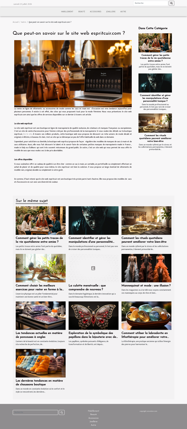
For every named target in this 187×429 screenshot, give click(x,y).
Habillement (67, 11)
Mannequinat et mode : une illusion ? (146, 285)
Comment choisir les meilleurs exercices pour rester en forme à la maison (39, 289)
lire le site (27, 134)
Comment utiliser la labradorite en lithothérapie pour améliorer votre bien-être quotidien (145, 337)
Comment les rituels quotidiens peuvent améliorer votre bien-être (155, 138)
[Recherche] (150, 3)
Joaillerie (110, 11)
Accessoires (95, 11)
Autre (123, 11)
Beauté (81, 11)
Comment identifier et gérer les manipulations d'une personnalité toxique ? (155, 98)
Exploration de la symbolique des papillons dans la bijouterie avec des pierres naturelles (93, 337)
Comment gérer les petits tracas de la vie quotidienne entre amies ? (155, 58)
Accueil (15, 22)
